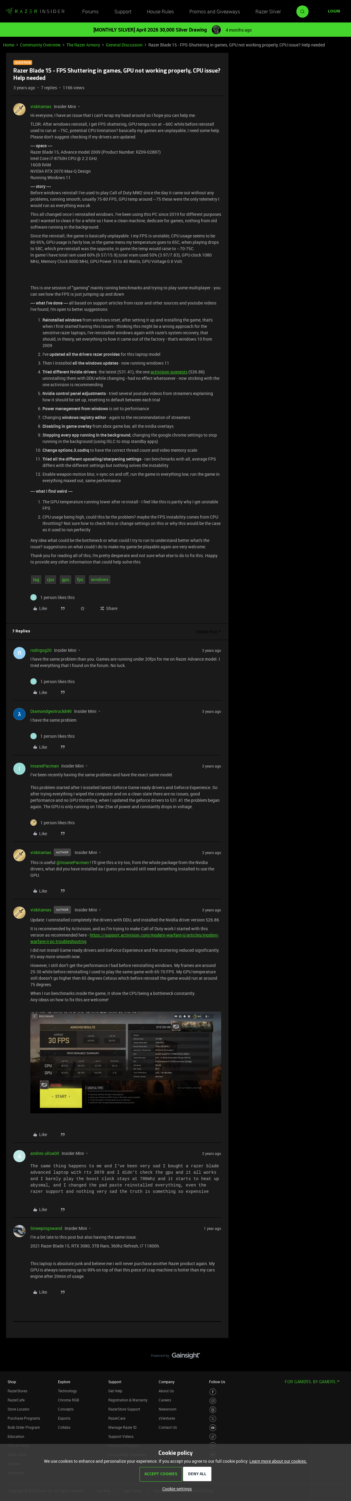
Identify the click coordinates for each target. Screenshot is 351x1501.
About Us (166, 1390)
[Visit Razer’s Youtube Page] (213, 1427)
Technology (67, 1390)
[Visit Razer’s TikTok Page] (213, 1437)
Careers (165, 1399)
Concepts (65, 1409)
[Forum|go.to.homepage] (35, 11)
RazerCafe (16, 1399)
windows (99, 579)
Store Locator (18, 1409)
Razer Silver (268, 11)
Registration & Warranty (127, 1399)
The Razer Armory (83, 45)
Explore (64, 1381)
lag (36, 579)
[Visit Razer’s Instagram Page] (213, 1401)
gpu (65, 579)
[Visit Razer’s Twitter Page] (213, 1419)
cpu (50, 579)
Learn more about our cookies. (278, 1461)
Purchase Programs (24, 1418)
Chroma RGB (68, 1399)
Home (8, 45)
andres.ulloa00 (44, 1153)
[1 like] (52, 597)
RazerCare (116, 1418)
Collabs (64, 1427)
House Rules (160, 11)
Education (16, 1436)
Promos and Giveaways (214, 11)
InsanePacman (44, 766)
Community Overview (40, 45)
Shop (12, 1381)
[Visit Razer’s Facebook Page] (213, 1392)
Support (122, 11)
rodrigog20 (41, 650)
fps (80, 579)
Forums (90, 11)
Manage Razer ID (122, 1427)
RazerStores (17, 1390)
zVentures (167, 1418)
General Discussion (124, 45)
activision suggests (168, 372)
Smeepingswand (46, 1228)
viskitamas (40, 106)
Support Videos (120, 1436)
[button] (334, 11)
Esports (64, 1418)
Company (166, 1381)
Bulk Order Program (24, 1427)
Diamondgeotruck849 (51, 711)
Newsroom (167, 1409)
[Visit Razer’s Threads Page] (213, 1410)
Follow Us (217, 1381)
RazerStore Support (124, 1409)
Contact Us (168, 1427)
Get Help (115, 1390)
